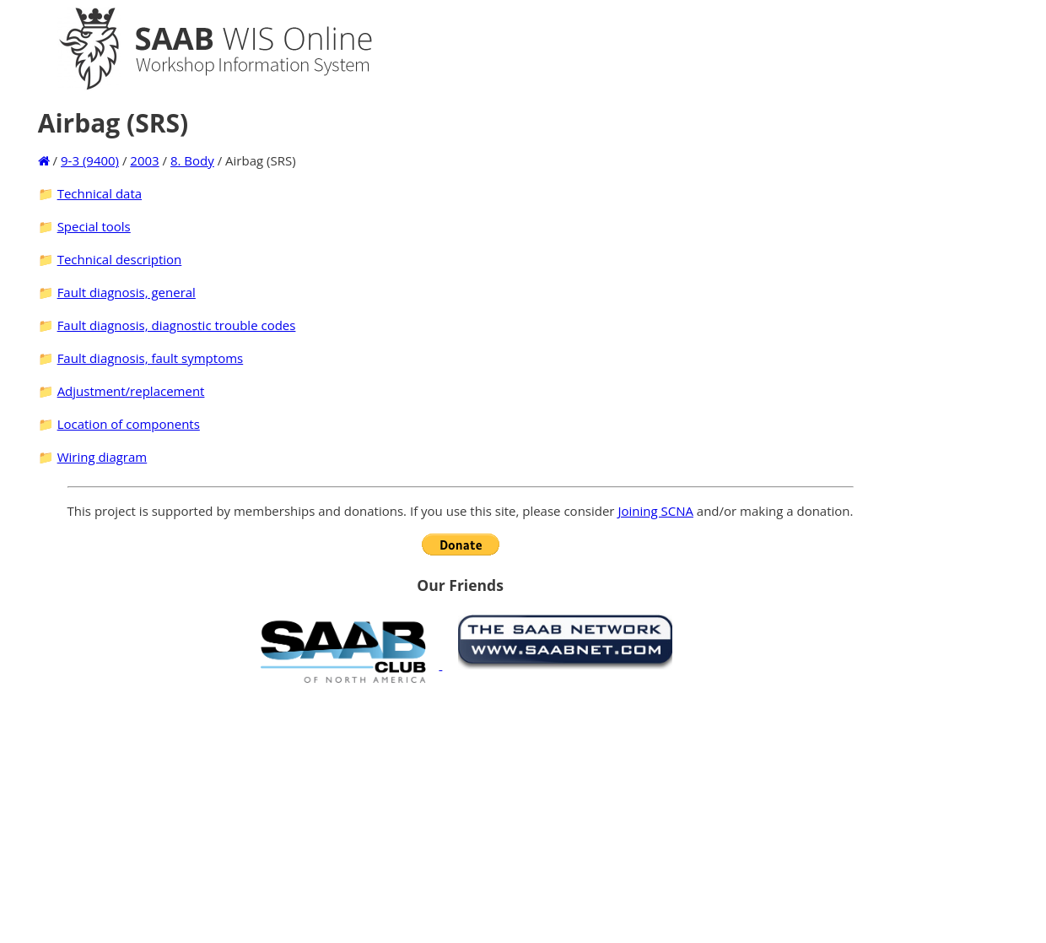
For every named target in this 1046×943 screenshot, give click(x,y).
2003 (144, 160)
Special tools (94, 226)
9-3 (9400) (90, 160)
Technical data (99, 193)
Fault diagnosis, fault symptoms (150, 358)
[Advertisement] (460, 813)
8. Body (192, 160)
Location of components (128, 423)
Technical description (119, 259)
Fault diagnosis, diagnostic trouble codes (176, 325)
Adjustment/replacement (131, 390)
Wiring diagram (102, 456)
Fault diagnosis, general (126, 292)
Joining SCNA (655, 510)
